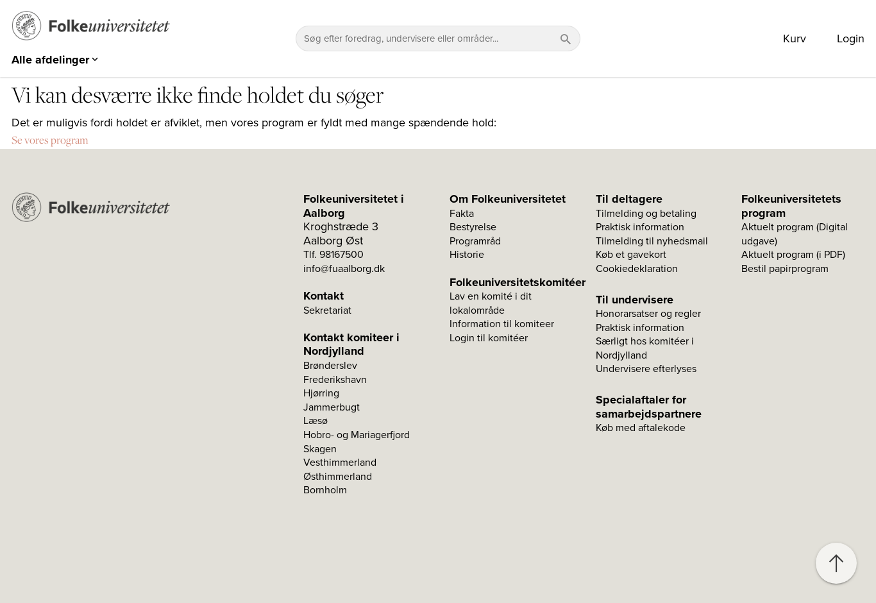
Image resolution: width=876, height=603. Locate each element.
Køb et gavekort (631, 254)
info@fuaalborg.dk (344, 268)
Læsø (315, 420)
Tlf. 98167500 (333, 254)
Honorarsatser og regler (648, 313)
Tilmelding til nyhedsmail (652, 241)
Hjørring (321, 393)
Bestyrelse (473, 227)
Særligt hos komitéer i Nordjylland (645, 348)
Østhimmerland (337, 476)
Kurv (794, 38)
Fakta (462, 213)
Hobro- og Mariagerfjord (356, 435)
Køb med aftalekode (641, 427)
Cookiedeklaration (637, 268)
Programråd (475, 241)
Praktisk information (640, 227)
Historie (467, 254)
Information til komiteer (502, 324)
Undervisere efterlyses (646, 368)
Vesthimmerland (339, 462)
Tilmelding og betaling (646, 213)
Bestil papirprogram (785, 268)
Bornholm (325, 490)
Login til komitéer (489, 338)
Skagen (320, 449)
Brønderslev (330, 365)
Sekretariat (327, 310)
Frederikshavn (335, 379)
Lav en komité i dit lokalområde (491, 303)
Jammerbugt (331, 407)
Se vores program (50, 140)
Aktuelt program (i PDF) (793, 254)
